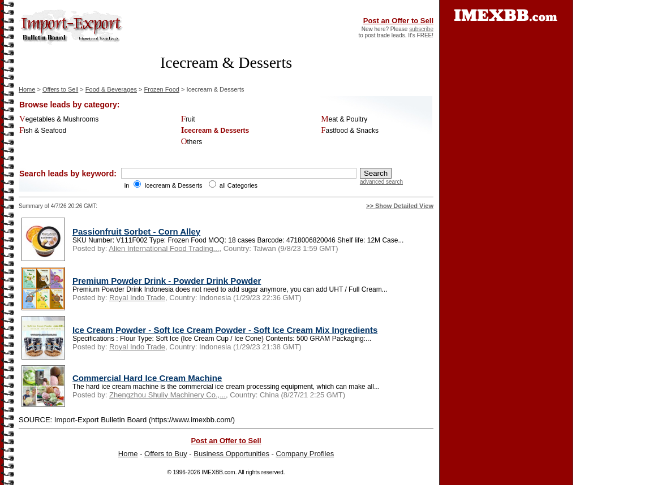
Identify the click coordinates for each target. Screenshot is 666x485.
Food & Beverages (111, 89)
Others (192, 142)
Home (27, 89)
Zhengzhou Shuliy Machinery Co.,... (167, 395)
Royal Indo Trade (137, 297)
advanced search (381, 182)
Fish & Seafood (42, 131)
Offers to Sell (60, 89)
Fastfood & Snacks (350, 131)
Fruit (188, 119)
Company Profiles (305, 453)
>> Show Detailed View (399, 205)
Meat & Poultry (344, 119)
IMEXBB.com (218, 472)
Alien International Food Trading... (164, 248)
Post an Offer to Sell (398, 20)
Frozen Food (161, 89)
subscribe (421, 29)
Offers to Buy (165, 453)
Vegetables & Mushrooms (58, 119)
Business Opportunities (231, 453)
